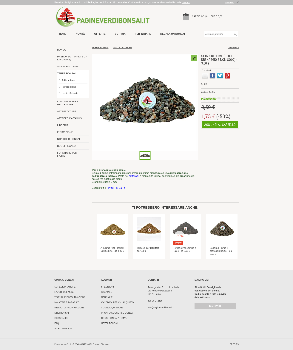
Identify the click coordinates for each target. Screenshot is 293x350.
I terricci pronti (69, 87)
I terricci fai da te (70, 93)
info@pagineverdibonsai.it (161, 307)
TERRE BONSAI (66, 73)
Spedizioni (107, 286)
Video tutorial (63, 328)
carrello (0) (200, 16)
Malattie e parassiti (66, 302)
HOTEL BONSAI (109, 323)
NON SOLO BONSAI (68, 139)
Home (62, 33)
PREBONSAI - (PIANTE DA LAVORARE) (72, 58)
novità (80, 33)
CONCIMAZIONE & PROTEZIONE (67, 103)
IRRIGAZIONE (65, 132)
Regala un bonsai (172, 33)
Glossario (61, 318)
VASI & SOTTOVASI (68, 66)
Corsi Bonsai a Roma (114, 318)
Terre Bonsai (100, 47)
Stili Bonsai (61, 313)
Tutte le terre (68, 80)
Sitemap (104, 344)
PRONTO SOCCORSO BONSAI (117, 313)
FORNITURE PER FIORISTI (67, 154)
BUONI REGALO (66, 146)
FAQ (56, 323)
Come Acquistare (112, 307)
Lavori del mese (64, 292)
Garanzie (106, 297)
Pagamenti (107, 292)
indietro (233, 47)
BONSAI (61, 49)
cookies (186, 2)
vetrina (120, 33)
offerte (100, 33)
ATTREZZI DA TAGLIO (69, 118)
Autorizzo (229, 2)
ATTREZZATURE (66, 111)
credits (234, 344)
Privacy (95, 344)
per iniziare (143, 33)
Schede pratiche (64, 286)
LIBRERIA (62, 125)
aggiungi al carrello (220, 125)
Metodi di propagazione (69, 307)
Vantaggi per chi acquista (117, 302)
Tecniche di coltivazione (69, 297)
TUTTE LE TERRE (122, 47)
